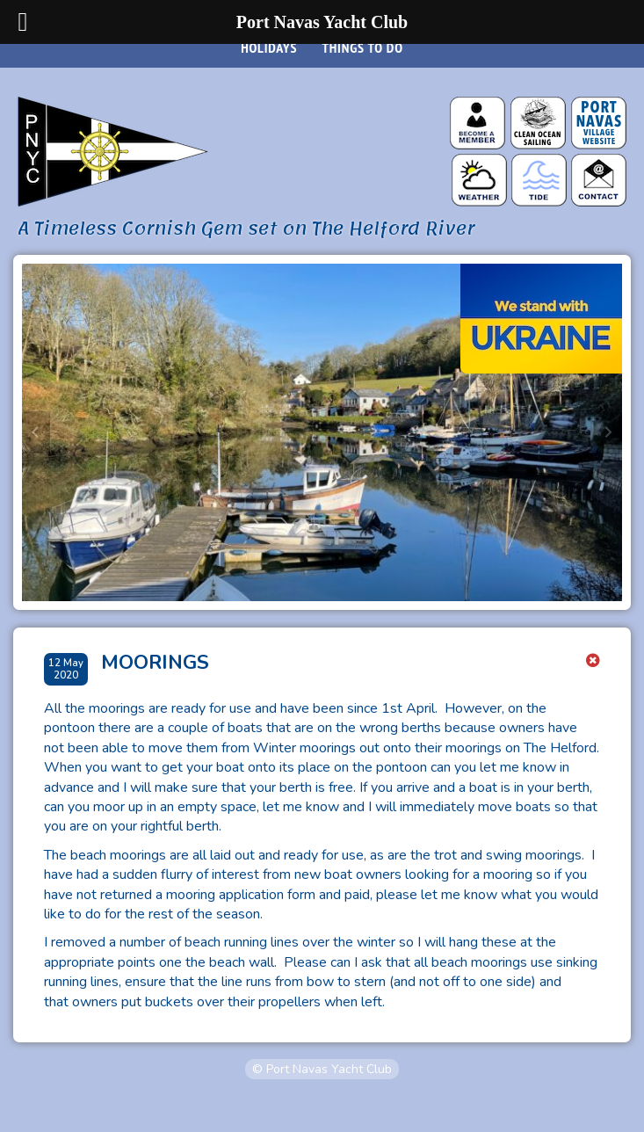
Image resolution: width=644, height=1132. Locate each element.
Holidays (269, 47)
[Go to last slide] (36, 432)
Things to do (362, 47)
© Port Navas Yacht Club (322, 1069)
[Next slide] (608, 432)
